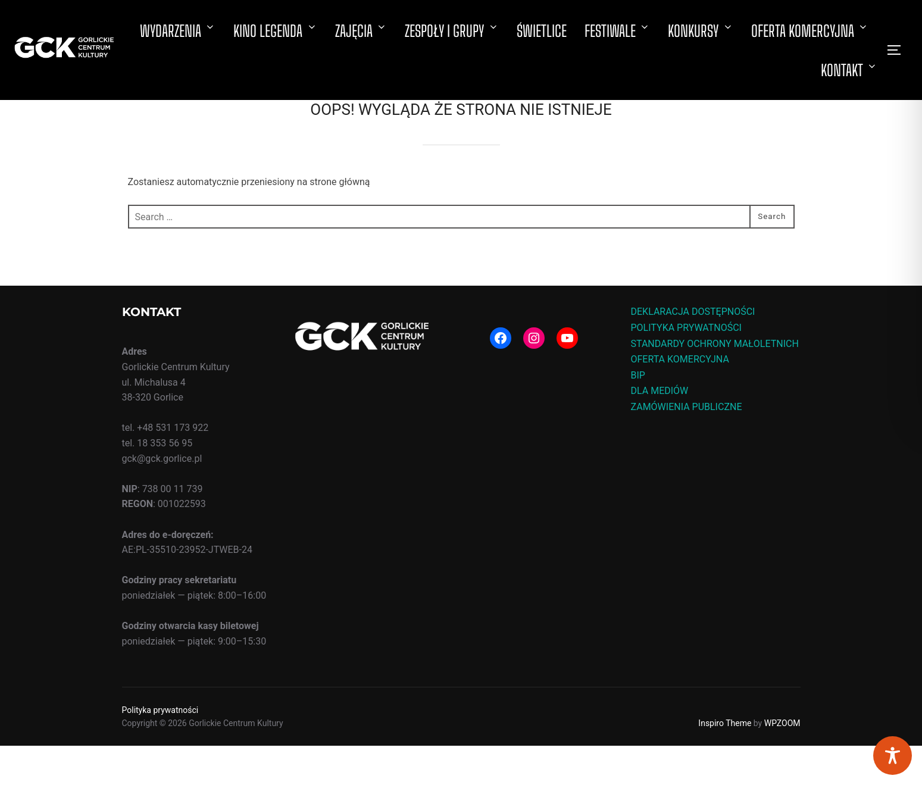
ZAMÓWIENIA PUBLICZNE (686, 446)
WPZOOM (782, 762)
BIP (638, 414)
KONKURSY (700, 30)
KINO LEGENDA (275, 30)
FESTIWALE (618, 30)
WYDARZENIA (178, 30)
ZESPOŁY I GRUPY (452, 30)
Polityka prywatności (160, 749)
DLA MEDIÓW (660, 430)
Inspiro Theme (724, 762)
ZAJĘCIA (361, 30)
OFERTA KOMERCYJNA (810, 30)
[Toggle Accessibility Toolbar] (892, 755)
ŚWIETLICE (542, 30)
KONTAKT (849, 70)
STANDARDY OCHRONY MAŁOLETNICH (715, 383)
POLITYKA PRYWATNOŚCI (686, 367)
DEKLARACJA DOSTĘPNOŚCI (693, 350)
